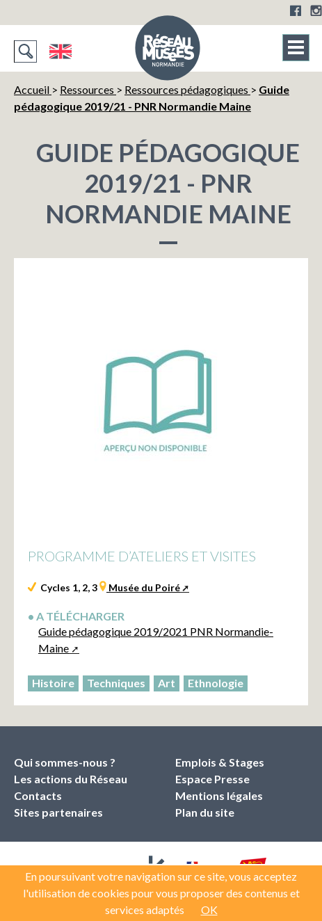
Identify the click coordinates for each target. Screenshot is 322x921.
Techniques (116, 682)
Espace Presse (212, 778)
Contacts (38, 795)
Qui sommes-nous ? (64, 762)
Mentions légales (219, 795)
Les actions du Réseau (70, 778)
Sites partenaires (58, 812)
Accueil (32, 89)
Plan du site (204, 812)
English (60, 51)
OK (209, 909)
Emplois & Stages (219, 762)
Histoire (53, 682)
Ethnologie (215, 682)
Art (166, 682)
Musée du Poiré (143, 587)
